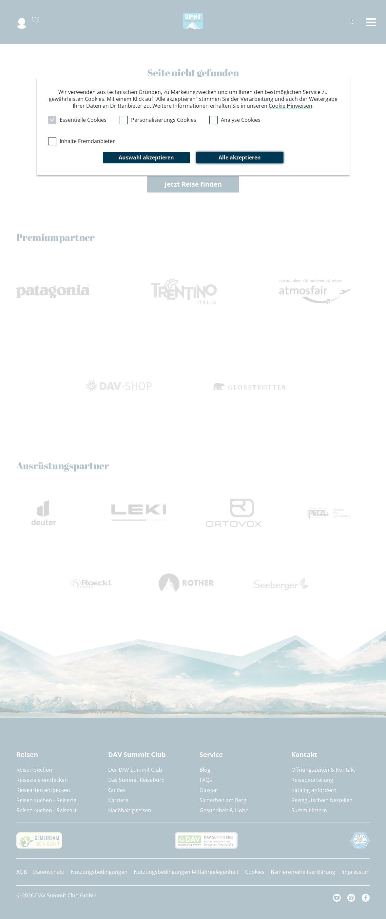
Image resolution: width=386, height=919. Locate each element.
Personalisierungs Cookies (163, 119)
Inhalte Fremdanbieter (87, 141)
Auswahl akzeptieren (146, 157)
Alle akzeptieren (240, 157)
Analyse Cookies (241, 119)
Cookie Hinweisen (290, 105)
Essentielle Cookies (83, 119)
